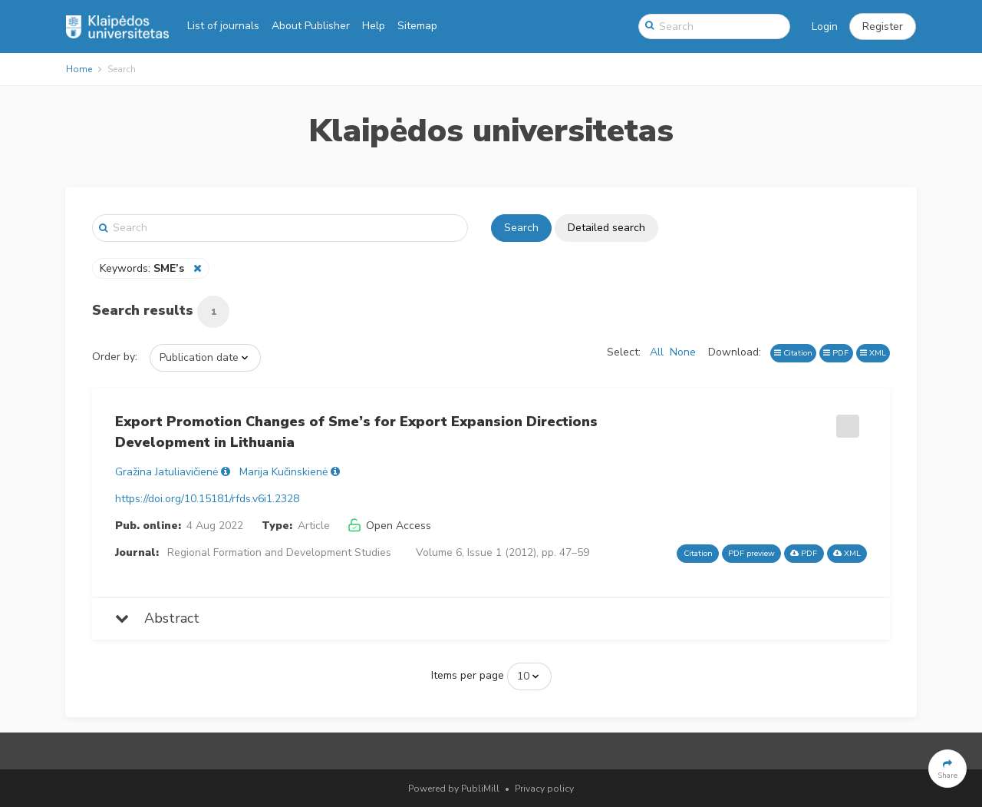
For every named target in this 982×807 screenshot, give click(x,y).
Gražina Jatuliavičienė (166, 472)
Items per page (467, 675)
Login (825, 26)
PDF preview (751, 553)
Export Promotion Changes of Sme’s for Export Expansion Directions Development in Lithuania (356, 431)
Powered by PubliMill (453, 788)
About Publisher (311, 25)
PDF (836, 353)
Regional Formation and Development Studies (279, 552)
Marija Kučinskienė (283, 472)
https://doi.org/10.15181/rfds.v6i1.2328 (207, 498)
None (683, 352)
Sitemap (417, 25)
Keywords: (143, 268)
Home (79, 69)
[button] (882, 27)
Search (521, 227)
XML (873, 353)
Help (373, 25)
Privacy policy (544, 788)
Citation (793, 353)
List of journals (223, 25)
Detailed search (606, 227)
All (657, 352)
